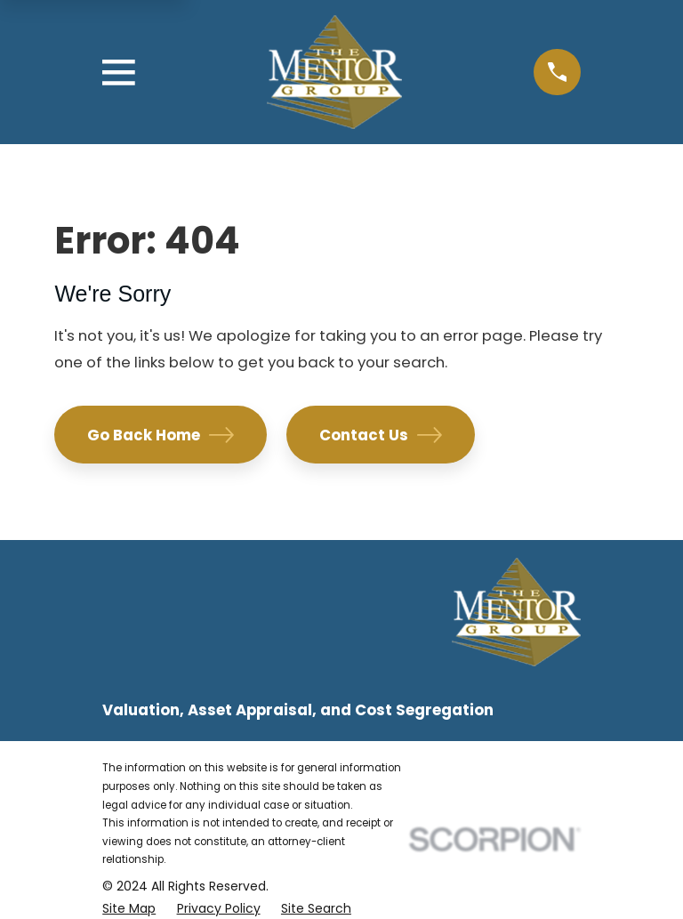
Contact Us (380, 435)
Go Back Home (160, 435)
